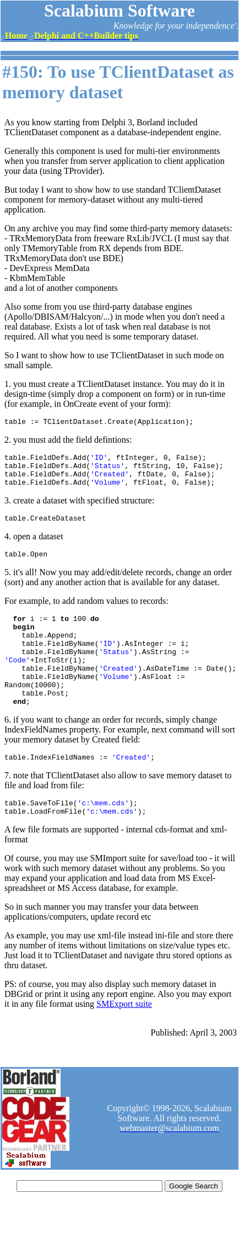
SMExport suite (124, 1038)
